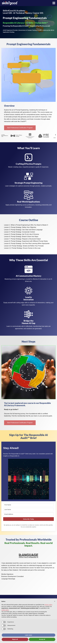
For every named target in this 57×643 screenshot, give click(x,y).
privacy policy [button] (48, 604)
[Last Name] (28, 509)
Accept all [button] (42, 639)
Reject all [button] (15, 639)
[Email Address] (28, 514)
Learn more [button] (28, 635)
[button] (20, 127)
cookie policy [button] (5, 610)
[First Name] (28, 504)
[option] (8, 136)
